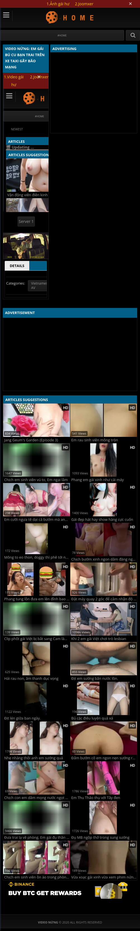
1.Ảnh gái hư (58, 3)
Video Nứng (70, 17)
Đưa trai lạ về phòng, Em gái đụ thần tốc (37, 837)
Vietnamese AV (40, 285)
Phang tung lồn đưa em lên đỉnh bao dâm (37, 599)
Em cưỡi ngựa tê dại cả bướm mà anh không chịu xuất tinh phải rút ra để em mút (37, 519)
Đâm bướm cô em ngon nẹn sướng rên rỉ (104, 758)
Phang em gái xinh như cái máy (97, 479)
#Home (62, 35)
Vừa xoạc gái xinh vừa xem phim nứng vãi (104, 877)
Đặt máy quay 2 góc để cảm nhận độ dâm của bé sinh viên (104, 599)
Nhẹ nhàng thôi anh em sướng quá (33, 758)
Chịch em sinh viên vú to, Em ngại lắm (36, 479)
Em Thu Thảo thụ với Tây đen (95, 797)
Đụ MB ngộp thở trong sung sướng (100, 837)
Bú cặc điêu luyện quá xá (92, 718)
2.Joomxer (84, 3)
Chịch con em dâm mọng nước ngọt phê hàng (37, 797)
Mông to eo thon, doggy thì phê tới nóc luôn (37, 557)
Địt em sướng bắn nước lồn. (94, 678)
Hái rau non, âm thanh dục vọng (31, 678)
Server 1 (26, 221)
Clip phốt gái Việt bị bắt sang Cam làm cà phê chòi (37, 638)
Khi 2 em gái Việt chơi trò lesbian (98, 638)
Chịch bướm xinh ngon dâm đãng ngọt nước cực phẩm (104, 559)
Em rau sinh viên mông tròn (94, 440)
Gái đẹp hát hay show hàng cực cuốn (102, 519)
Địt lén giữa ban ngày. (22, 718)
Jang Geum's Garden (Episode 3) (31, 440)
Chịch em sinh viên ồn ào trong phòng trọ (37, 877)
